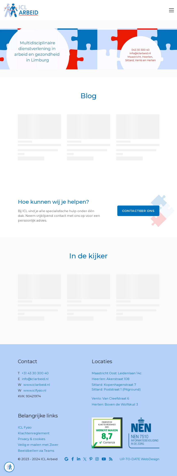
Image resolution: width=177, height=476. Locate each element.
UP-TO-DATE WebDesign (139, 459)
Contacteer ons (138, 211)
